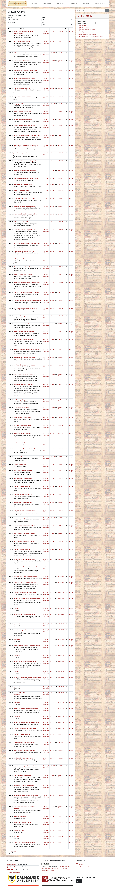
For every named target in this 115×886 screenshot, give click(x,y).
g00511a (60, 457)
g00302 (60, 222)
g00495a (60, 88)
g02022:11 (61, 708)
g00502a (60, 259)
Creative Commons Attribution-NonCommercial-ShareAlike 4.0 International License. (56, 868)
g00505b (60, 300)
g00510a (60, 443)
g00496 (60, 96)
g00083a (60, 206)
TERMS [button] (85, 4)
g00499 (60, 125)
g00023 (60, 190)
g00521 (60, 541)
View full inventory (84, 27)
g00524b (60, 750)
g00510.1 (60, 433)
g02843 (60, 275)
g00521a (60, 549)
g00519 (60, 526)
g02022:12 (61, 722)
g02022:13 (61, 577)
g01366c (60, 184)
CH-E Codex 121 (86, 15)
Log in (79, 881)
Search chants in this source (87, 33)
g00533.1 (60, 400)
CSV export (82, 31)
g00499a (60, 135)
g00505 (60, 282)
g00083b (60, 214)
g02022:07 (61, 645)
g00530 (60, 349)
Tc (53, 734)
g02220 (60, 331)
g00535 (60, 842)
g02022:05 (61, 614)
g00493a (60, 53)
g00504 (60, 267)
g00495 (60, 78)
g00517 (60, 510)
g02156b (60, 807)
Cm (53, 70)
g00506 (60, 308)
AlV (53, 119)
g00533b (60, 417)
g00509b (60, 384)
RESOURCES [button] (99, 4)
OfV (53, 53)
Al (53, 31)
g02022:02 (61, 567)
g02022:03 (61, 583)
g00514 (60, 478)
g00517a (60, 518)
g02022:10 (61, 693)
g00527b (60, 775)
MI (50, 31)
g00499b (60, 145)
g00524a (60, 742)
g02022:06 (61, 630)
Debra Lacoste (11, 864)
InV (53, 88)
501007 (60, 316)
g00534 (60, 425)
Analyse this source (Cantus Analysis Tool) (91, 36)
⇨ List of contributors (13, 872)
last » (15, 851)
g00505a (60, 292)
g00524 (60, 734)
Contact (79, 864)
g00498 (60, 112)
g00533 (60, 830)
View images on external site (87, 29)
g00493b (60, 61)
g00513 (60, 471)
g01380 (60, 161)
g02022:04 (61, 598)
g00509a (60, 375)
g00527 (60, 758)
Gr (53, 96)
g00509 (60, 365)
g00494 (60, 70)
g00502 (60, 251)
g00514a (60, 486)
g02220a (60, 339)
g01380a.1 (61, 170)
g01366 (60, 178)
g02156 (60, 795)
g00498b (60, 119)
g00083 (60, 198)
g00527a (60, 766)
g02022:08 (61, 661)
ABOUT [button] (33, 4)
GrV (53, 104)
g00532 (60, 822)
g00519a (60, 533)
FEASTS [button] (73, 4)
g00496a (60, 104)
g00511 (60, 449)
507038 (60, 31)
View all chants (83, 25)
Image (71, 31)
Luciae (46, 161)
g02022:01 (61, 559)
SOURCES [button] (46, 4)
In (53, 78)
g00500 (60, 153)
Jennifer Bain (11, 867)
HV (53, 559)
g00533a (60, 408)
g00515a (60, 502)
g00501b (60, 243)
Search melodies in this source (87, 34)
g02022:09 (61, 677)
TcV (53, 742)
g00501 (60, 230)
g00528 (60, 785)
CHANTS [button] (60, 4)
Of (53, 41)
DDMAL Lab (11, 870)
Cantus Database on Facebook (85, 867)
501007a (60, 324)
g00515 (60, 494)
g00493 (60, 41)
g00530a (60, 357)
